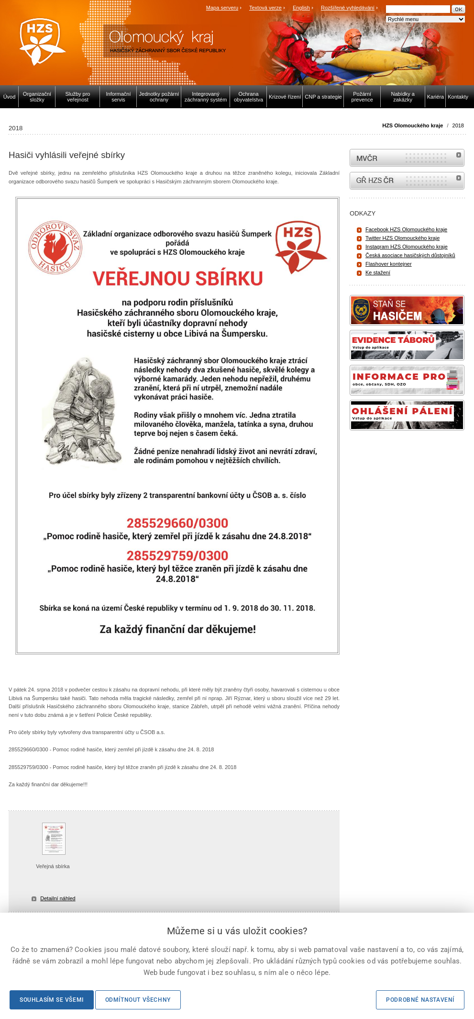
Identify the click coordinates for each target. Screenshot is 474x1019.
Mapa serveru (222, 8)
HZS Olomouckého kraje (412, 125)
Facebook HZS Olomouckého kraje (406, 229)
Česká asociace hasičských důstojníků (410, 255)
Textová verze (265, 8)
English (301, 8)
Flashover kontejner (388, 264)
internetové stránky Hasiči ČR (407, 181)
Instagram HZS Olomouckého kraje (406, 246)
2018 (458, 125)
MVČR (407, 158)
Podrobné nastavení (420, 999)
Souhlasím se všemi (52, 999)
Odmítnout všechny (138, 999)
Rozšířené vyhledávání (348, 8)
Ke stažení (377, 272)
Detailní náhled (57, 898)
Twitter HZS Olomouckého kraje (402, 238)
